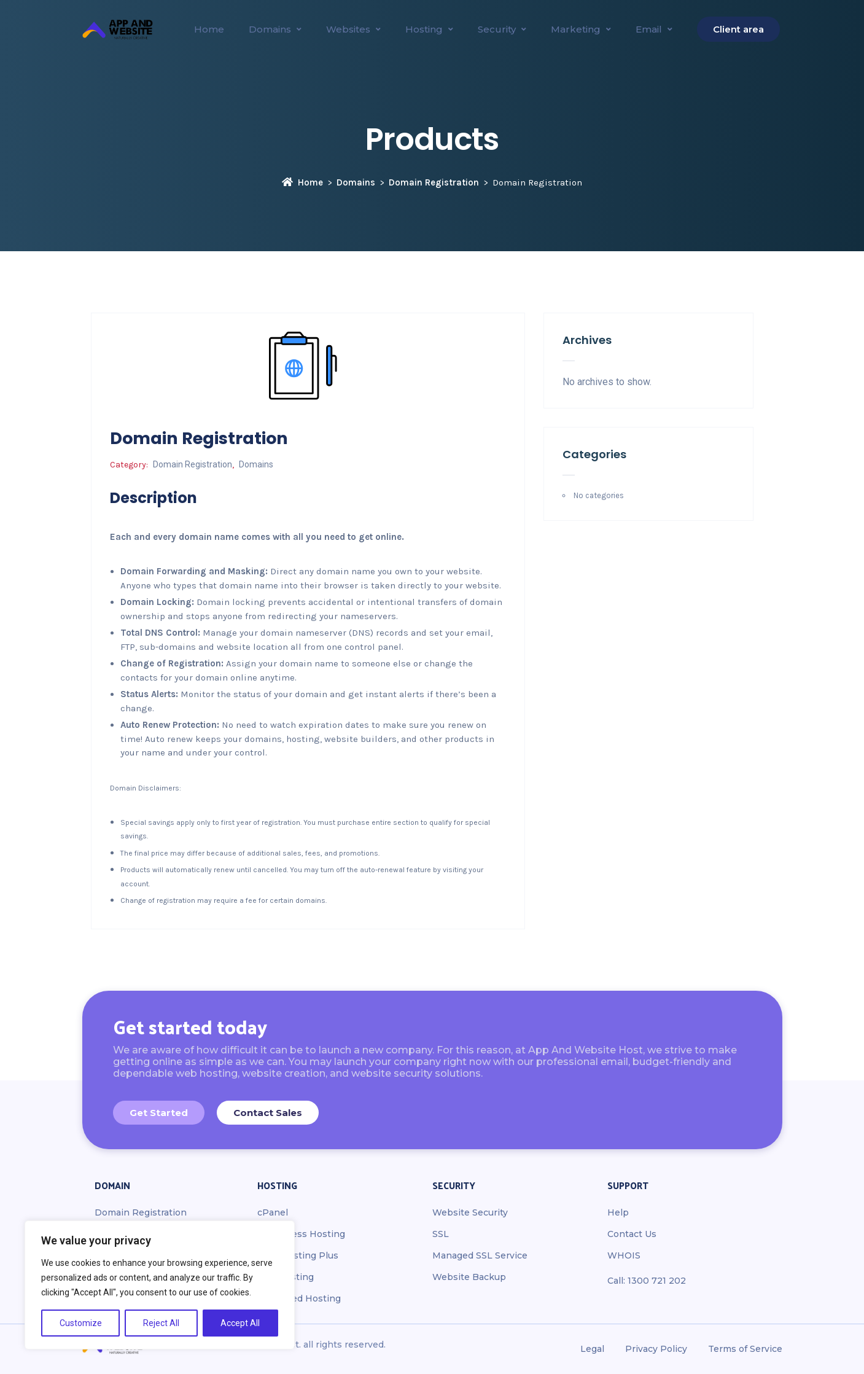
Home (302, 182)
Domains (356, 182)
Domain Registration (434, 182)
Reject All (161, 1323)
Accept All (240, 1323)
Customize (81, 1323)
